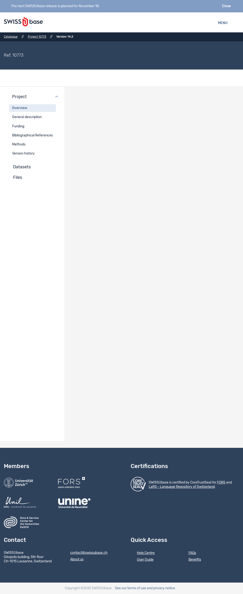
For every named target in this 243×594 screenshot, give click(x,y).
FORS (221, 482)
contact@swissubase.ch (86, 553)
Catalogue (11, 36)
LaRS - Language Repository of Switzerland (182, 487)
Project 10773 (37, 36)
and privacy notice (161, 588)
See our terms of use (130, 588)
